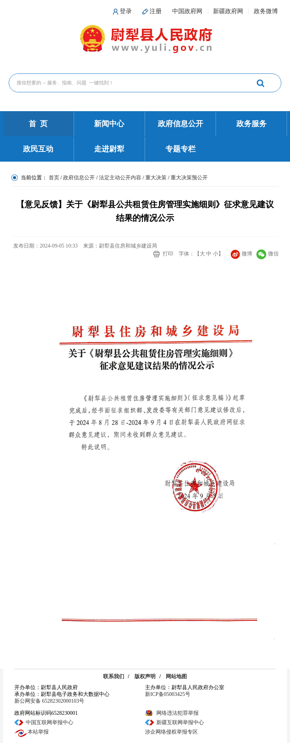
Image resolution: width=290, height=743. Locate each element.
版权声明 (145, 676)
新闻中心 (109, 123)
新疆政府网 (228, 11)
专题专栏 (180, 149)
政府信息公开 (180, 123)
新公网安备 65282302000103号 (49, 701)
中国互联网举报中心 (49, 722)
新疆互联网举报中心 (180, 722)
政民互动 (38, 149)
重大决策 (156, 177)
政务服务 (251, 123)
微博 (241, 254)
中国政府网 (187, 11)
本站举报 (31, 732)
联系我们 (113, 676)
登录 (126, 11)
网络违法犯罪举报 (177, 713)
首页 (54, 177)
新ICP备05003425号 (167, 694)
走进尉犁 (109, 149)
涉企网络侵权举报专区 (171, 732)
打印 (168, 254)
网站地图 (176, 676)
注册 (156, 11)
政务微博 (266, 11)
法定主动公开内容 (120, 177)
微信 (267, 254)
